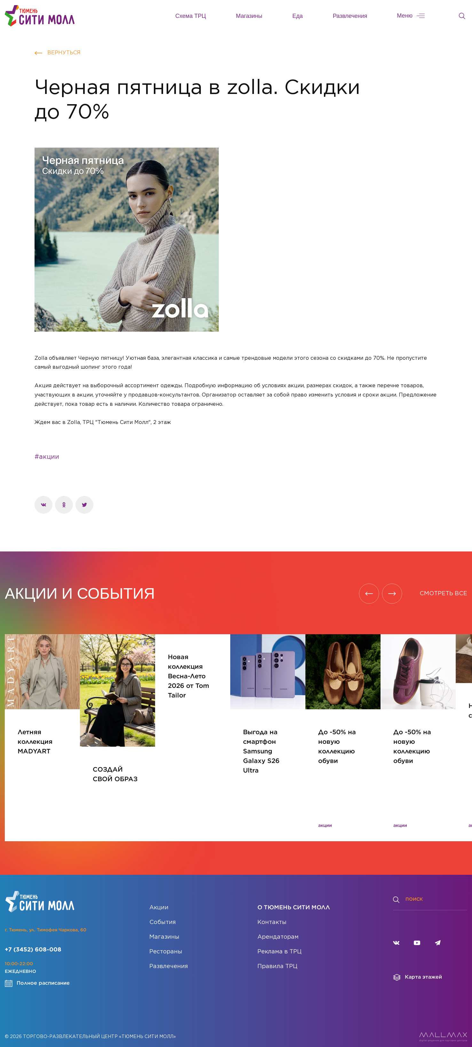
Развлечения (350, 16)
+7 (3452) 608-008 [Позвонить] (33, 941)
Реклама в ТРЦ (279, 943)
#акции (47, 457)
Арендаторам (278, 929)
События (162, 914)
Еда (297, 16)
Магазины (249, 16)
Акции (159, 899)
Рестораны (165, 943)
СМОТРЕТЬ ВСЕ (443, 593)
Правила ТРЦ (277, 958)
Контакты (272, 914)
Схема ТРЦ (190, 16)
